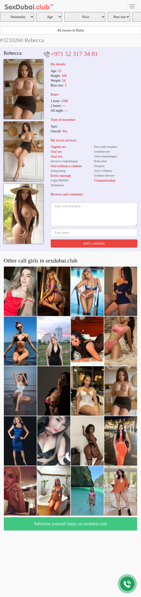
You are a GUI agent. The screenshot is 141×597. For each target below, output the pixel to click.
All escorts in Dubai (70, 30)
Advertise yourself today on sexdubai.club (70, 523)
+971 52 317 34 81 (74, 53)
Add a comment (94, 243)
